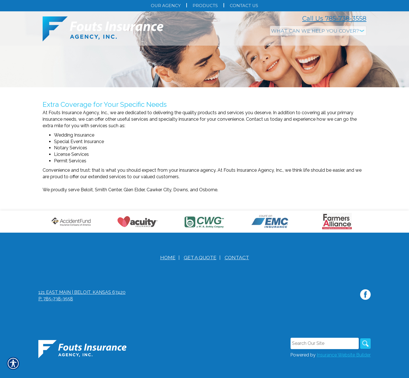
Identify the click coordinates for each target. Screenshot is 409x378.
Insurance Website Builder (344, 370)
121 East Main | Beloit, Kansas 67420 (82, 308)
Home (168, 273)
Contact (237, 273)
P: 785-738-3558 (55, 314)
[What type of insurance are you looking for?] (318, 31)
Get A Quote (200, 273)
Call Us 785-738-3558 (334, 18)
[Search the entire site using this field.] (323, 359)
